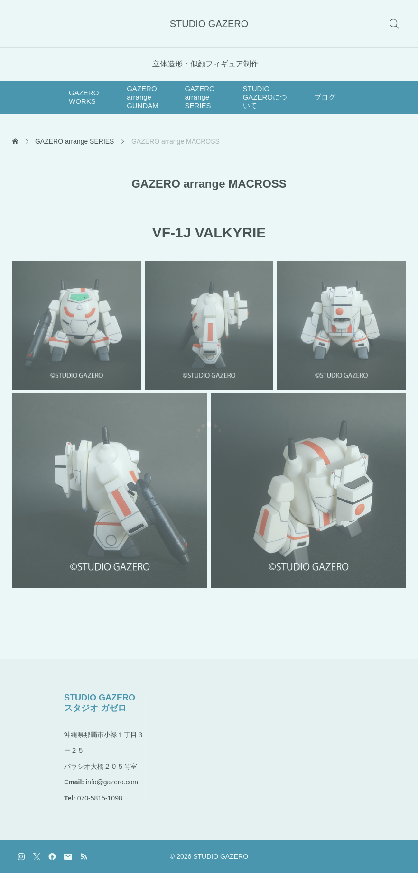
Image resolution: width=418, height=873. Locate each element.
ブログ (324, 97)
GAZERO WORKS (84, 97)
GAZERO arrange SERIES (199, 96)
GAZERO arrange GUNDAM (142, 96)
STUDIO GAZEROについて (265, 96)
